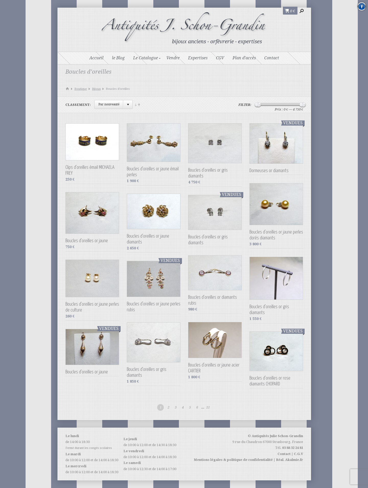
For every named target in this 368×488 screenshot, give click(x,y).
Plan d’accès (244, 58)
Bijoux (96, 89)
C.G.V (298, 454)
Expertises (198, 58)
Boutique (80, 89)
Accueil (96, 58)
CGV (220, 58)
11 (208, 407)
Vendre (173, 58)
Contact (271, 58)
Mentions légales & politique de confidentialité (233, 460)
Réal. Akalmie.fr (289, 460)
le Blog (118, 58)
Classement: (78, 105)
